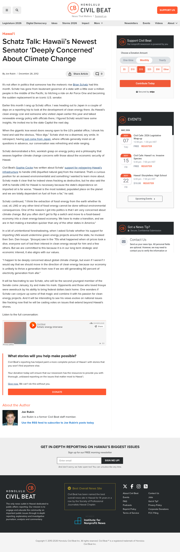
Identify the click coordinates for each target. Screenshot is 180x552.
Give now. (13, 383)
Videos (159, 23)
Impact (85, 23)
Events (146, 23)
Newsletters (131, 23)
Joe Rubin (11, 73)
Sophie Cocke (24, 167)
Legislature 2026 (12, 23)
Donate (57, 392)
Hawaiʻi (8, 33)
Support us (100, 16)
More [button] (98, 23)
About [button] (173, 23)
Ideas (54, 23)
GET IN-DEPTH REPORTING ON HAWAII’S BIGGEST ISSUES (90, 446)
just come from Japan (38, 139)
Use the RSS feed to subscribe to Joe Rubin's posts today (58, 423)
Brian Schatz (80, 84)
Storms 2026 (69, 23)
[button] (6, 10)
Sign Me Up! (112, 460)
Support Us (167, 10)
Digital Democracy (36, 23)
